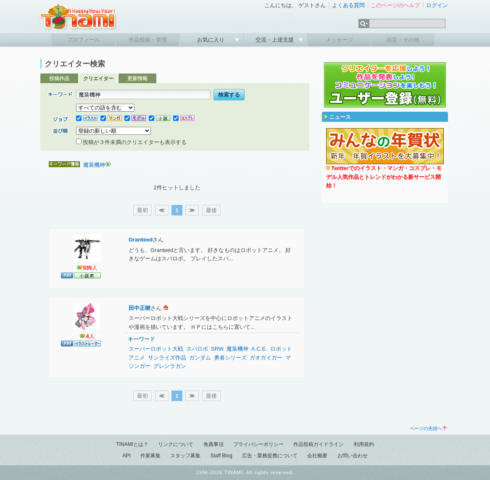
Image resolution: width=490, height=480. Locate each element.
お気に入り (211, 40)
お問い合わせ (352, 456)
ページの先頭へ (428, 428)
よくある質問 (348, 5)
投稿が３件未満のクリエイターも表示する (131, 142)
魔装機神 (94, 165)
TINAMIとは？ (132, 444)
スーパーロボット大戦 (156, 349)
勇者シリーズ (230, 357)
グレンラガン (169, 366)
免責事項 (213, 444)
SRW (217, 349)
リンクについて (175, 444)
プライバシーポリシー (258, 444)
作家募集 (150, 456)
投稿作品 (59, 78)
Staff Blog (221, 456)
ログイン (437, 5)
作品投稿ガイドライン (318, 444)
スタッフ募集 (185, 456)
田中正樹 (139, 308)
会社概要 (317, 456)
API (126, 456)
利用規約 (364, 444)
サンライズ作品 (167, 357)
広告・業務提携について (270, 456)
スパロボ (197, 349)
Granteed (141, 239)
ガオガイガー (266, 357)
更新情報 (137, 78)
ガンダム (200, 357)
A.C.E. (259, 349)
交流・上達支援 (275, 40)
